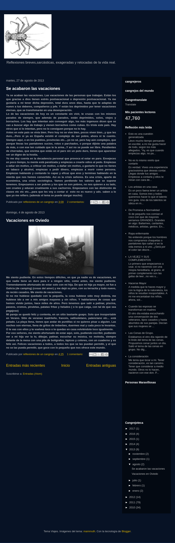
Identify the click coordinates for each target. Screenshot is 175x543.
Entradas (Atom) (32, 373)
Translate (130, 104)
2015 (132, 438)
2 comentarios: (76, 201)
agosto (136, 464)
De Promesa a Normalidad (144, 210)
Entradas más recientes (25, 365)
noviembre (138, 453)
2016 (132, 433)
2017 (132, 428)
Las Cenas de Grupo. (141, 332)
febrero (137, 485)
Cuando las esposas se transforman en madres (142, 308)
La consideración (138, 356)
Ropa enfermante (138, 233)
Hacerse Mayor (137, 283)
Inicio (65, 365)
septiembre (139, 458)
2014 (132, 444)
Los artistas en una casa (142, 186)
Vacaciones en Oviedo (27, 220)
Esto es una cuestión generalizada (140, 135)
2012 (132, 497)
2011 (132, 502)
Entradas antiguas (101, 365)
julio (135, 480)
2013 (132, 449)
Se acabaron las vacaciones (33, 88)
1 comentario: (75, 354)
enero (136, 490)
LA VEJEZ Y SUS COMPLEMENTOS (139, 258)
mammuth (89, 531)
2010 (132, 507)
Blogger (126, 531)
